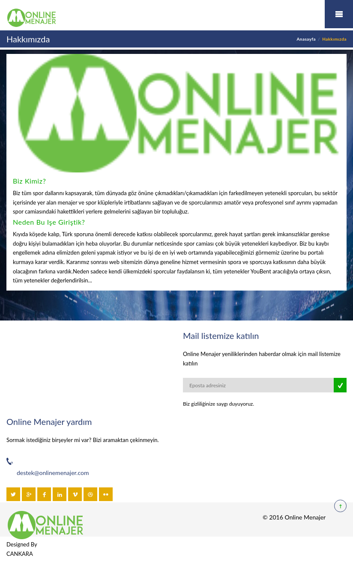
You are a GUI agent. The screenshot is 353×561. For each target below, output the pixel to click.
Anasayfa (306, 39)
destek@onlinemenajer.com (53, 472)
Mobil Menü (339, 14)
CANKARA (19, 553)
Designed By (21, 544)
